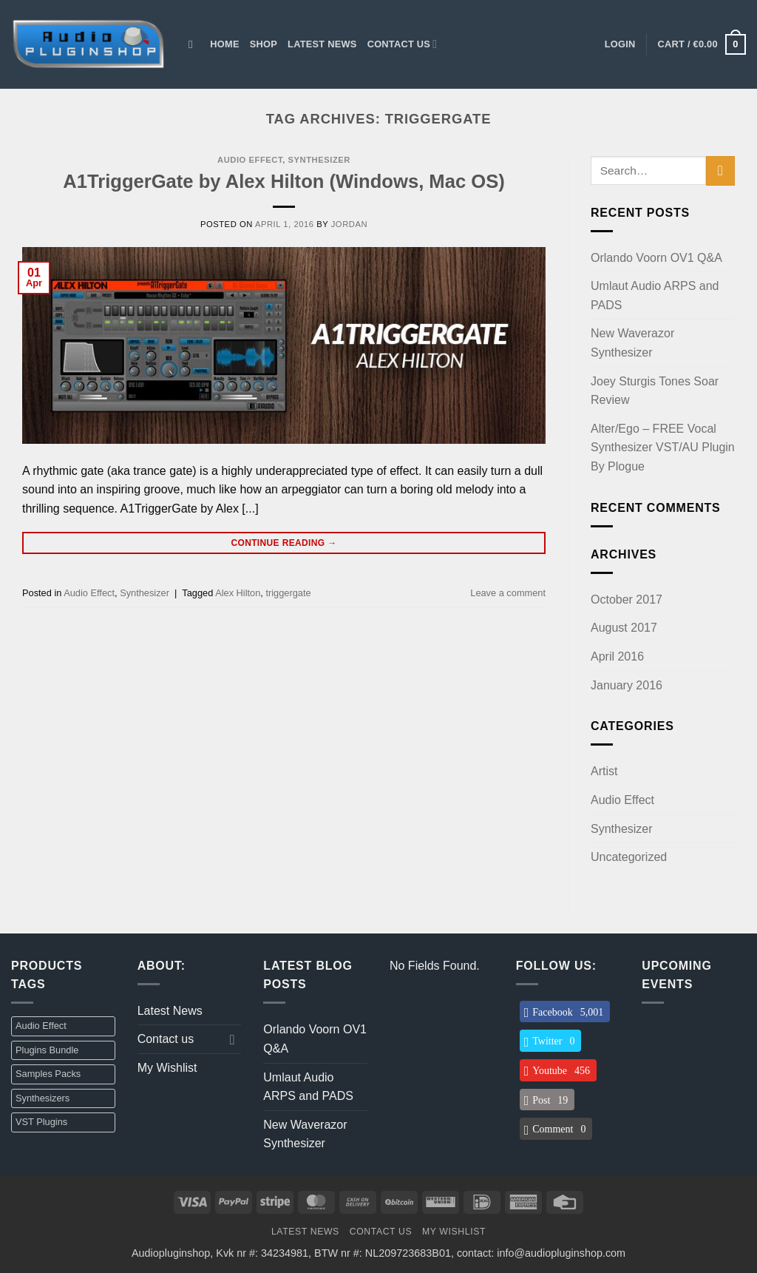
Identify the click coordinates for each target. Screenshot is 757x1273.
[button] (620, 44)
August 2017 (624, 627)
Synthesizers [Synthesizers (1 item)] (42, 1098)
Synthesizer (319, 159)
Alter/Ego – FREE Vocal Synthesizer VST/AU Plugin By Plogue (663, 447)
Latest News (322, 44)
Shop (263, 44)
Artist (604, 771)
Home (224, 44)
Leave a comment (508, 592)
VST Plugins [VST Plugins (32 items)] (41, 1121)
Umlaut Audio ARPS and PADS (655, 295)
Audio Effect (249, 159)
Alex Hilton (237, 592)
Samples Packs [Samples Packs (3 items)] (48, 1073)
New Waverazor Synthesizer (632, 343)
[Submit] (720, 170)
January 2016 (626, 685)
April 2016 (617, 656)
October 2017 (626, 599)
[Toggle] (232, 1039)
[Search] (194, 44)
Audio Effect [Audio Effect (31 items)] (41, 1025)
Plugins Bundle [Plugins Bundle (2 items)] (47, 1050)
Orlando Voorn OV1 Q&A (656, 257)
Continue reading (283, 543)
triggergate (287, 592)
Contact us (402, 44)
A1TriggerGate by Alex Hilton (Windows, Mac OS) (284, 181)
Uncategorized (629, 857)
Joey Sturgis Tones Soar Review (655, 391)
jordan (349, 224)
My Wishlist (167, 1067)
